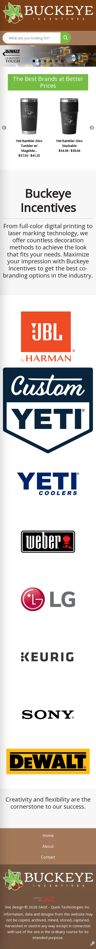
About (48, 846)
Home (48, 835)
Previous (4, 127)
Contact (48, 857)
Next (91, 127)
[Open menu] (86, 38)
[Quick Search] (31, 38)
